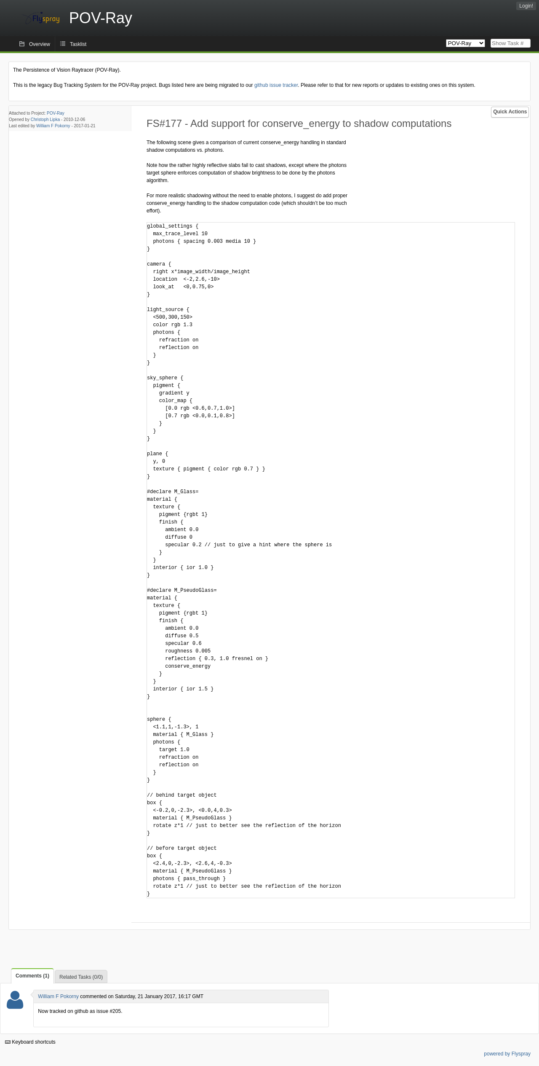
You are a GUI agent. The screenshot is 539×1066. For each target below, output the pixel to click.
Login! (526, 6)
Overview (39, 44)
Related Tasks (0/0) (81, 977)
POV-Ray (55, 113)
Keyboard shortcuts (30, 1042)
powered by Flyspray (507, 1054)
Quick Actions (510, 112)
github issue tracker (276, 85)
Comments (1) (32, 976)
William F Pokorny (53, 126)
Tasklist (78, 44)
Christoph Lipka (45, 119)
